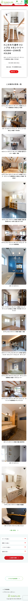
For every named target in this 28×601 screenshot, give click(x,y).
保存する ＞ (14, 71)
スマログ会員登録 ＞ (14, 578)
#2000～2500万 (12, 50)
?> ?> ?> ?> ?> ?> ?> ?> (14, 538)
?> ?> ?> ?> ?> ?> (14, 551)
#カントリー (17, 47)
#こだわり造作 (11, 44)
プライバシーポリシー (9, 592)
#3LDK (7, 53)
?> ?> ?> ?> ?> (14, 543)
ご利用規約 (6, 589)
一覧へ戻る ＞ (14, 530)
